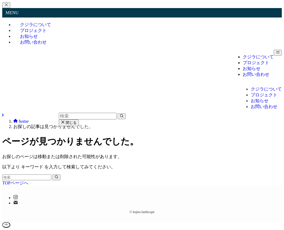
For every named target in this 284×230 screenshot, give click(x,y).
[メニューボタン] (278, 53)
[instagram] (15, 197)
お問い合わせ (33, 42)
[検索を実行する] (56, 177)
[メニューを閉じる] (6, 5)
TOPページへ (15, 183)
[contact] (15, 203)
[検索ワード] (26, 177)
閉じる (69, 123)
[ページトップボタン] (6, 225)
